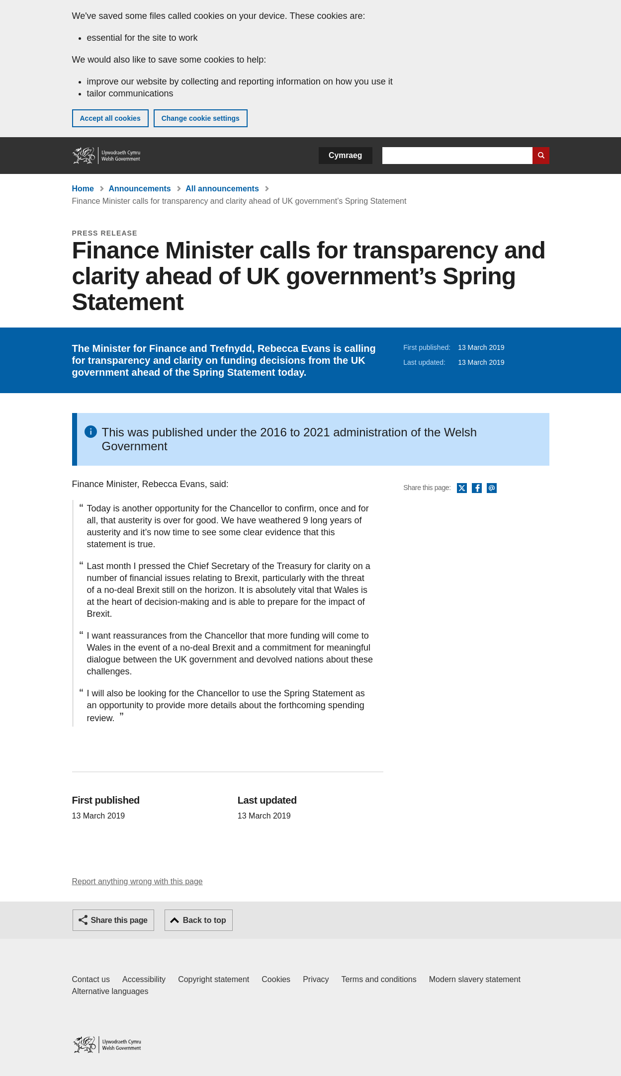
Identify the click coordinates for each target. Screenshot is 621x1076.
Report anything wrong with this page (137, 881)
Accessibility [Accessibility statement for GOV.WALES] (144, 979)
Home (83, 188)
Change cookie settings (201, 118)
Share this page (119, 920)
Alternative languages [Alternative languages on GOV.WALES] (110, 991)
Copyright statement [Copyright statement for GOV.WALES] (213, 979)
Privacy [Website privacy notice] (316, 979)
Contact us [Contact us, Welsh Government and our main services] (91, 979)
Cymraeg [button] (345, 155)
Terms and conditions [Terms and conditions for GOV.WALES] (379, 979)
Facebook (477, 488)
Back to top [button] (204, 920)
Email (492, 488)
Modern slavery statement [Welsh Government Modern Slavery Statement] (475, 979)
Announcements (139, 188)
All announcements (222, 188)
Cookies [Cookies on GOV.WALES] (276, 979)
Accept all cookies (110, 118)
